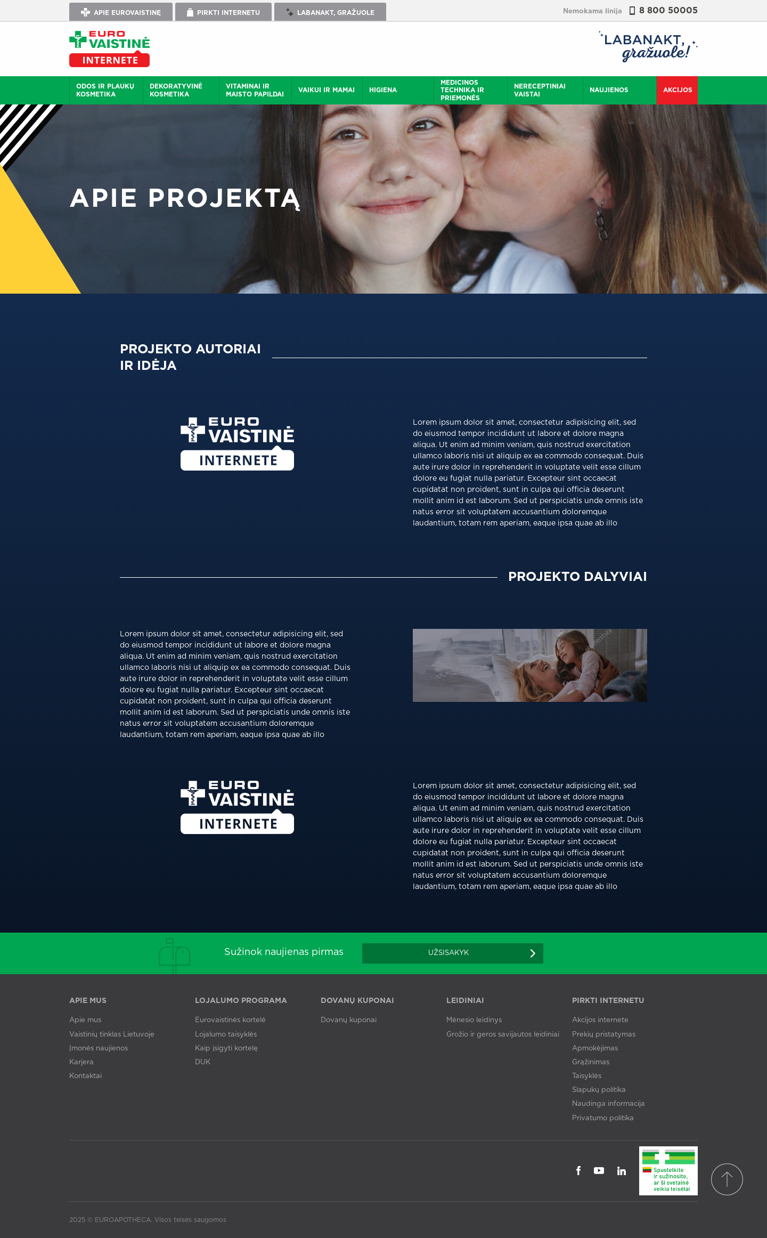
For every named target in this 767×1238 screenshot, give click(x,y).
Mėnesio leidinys (474, 1020)
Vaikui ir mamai (326, 90)
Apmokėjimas (595, 1048)
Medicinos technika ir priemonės (462, 90)
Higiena (383, 90)
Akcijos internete (600, 1020)
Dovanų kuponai (349, 1020)
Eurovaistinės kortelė (230, 1020)
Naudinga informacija (608, 1104)
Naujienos (609, 90)
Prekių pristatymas (603, 1034)
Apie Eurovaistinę (121, 12)
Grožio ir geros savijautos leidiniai (502, 1034)
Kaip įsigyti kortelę (226, 1048)
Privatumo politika (603, 1118)
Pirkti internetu (223, 12)
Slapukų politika (599, 1090)
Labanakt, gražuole (330, 12)
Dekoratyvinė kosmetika (176, 90)
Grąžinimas (590, 1062)
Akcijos (677, 90)
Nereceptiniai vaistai (540, 90)
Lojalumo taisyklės (226, 1034)
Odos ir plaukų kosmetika (105, 90)
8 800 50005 (668, 10)
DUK (202, 1062)
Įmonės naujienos (98, 1048)
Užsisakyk (448, 953)
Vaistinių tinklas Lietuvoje (111, 1034)
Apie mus (85, 1020)
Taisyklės (586, 1076)
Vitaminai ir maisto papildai (255, 90)
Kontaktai (85, 1076)
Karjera (81, 1062)
